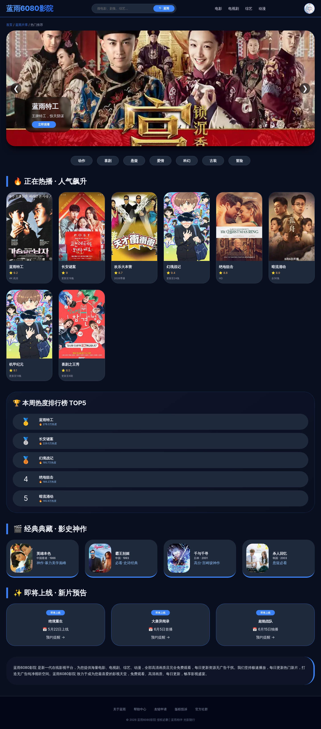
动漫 (262, 8)
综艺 (248, 8)
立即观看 (44, 124)
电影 (218, 8)
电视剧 (233, 8)
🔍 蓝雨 (164, 8)
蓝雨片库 (21, 25)
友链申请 (160, 709)
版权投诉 (181, 709)
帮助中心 (140, 709)
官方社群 (201, 709)
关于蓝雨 (119, 709)
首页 (9, 25)
